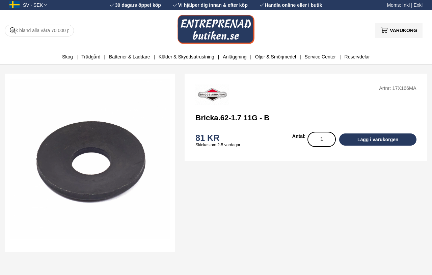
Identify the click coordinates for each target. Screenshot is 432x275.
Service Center (320, 56)
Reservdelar (357, 56)
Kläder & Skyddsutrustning (186, 56)
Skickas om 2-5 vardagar (217, 145)
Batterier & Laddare (129, 56)
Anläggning (234, 56)
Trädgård (90, 56)
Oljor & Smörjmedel (275, 56)
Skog (67, 56)
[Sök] (39, 30)
